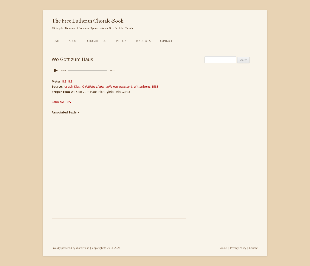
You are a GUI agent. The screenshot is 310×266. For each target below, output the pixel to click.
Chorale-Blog (97, 41)
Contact (166, 41)
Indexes (121, 41)
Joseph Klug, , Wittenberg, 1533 (111, 86)
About (73, 41)
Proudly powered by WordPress (70, 248)
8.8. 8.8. (67, 81)
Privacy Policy (238, 248)
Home (55, 41)
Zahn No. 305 (61, 102)
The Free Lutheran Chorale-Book (87, 20)
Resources (143, 41)
